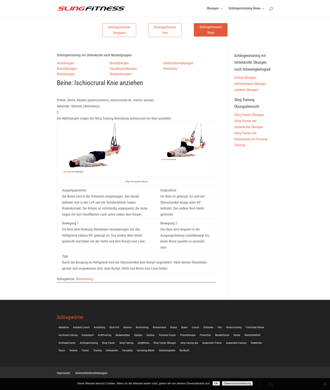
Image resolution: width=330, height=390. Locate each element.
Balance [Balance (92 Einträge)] (127, 327)
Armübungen (65, 63)
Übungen (213, 8)
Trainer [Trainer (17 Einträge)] (85, 350)
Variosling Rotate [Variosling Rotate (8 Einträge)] (145, 350)
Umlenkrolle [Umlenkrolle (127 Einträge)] (112, 350)
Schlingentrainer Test (165, 30)
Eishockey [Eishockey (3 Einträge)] (208, 327)
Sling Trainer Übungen (249, 115)
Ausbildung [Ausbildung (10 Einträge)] (99, 327)
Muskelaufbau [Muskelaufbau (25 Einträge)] (123, 335)
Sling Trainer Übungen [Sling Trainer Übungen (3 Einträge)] (164, 342)
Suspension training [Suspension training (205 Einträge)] (236, 342)
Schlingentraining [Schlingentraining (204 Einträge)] (89, 342)
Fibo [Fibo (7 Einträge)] (220, 327)
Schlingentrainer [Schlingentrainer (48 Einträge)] (67, 342)
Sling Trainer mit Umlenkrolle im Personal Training (250, 139)
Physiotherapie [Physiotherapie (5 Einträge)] (188, 335)
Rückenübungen (121, 74)
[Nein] (325, 384)
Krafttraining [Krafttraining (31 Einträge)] (104, 335)
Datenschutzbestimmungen (91, 373)
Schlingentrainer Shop (211, 30)
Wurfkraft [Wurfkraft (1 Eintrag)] (184, 350)
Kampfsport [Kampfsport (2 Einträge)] (88, 335)
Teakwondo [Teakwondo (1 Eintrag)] (256, 342)
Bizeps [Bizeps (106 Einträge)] (173, 327)
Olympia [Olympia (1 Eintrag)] (138, 335)
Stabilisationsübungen (178, 63)
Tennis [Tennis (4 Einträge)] (62, 350)
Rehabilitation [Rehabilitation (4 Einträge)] (222, 335)
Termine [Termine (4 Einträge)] (73, 350)
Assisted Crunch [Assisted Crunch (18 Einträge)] (81, 327)
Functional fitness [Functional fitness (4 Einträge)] (255, 327)
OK (216, 383)
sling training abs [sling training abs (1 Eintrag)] (189, 342)
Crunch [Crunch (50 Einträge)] (195, 327)
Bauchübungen (67, 69)
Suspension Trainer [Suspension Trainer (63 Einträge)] (212, 342)
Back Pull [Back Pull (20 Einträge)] (114, 327)
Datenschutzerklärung (237, 383)
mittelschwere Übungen (250, 84)
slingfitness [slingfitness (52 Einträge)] (143, 342)
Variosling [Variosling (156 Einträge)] (127, 350)
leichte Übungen (245, 78)
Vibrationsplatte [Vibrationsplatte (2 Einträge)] (167, 350)
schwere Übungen (246, 90)
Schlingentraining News (244, 8)
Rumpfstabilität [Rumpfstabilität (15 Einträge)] (252, 335)
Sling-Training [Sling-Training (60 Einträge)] (126, 342)
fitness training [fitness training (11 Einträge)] (234, 327)
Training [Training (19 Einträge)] (97, 350)
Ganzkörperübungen (123, 69)
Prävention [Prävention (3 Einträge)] (205, 335)
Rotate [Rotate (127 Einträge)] (237, 335)
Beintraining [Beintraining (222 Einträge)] (142, 327)
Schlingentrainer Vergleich (119, 30)
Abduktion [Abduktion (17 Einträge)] (64, 327)
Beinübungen (66, 74)
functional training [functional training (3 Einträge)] (68, 335)
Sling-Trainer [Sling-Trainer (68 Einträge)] (108, 342)
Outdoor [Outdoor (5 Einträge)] (150, 335)
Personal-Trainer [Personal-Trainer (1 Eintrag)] (167, 335)
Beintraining (84, 279)
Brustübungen (119, 63)
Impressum (63, 373)
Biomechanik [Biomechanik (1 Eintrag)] (159, 327)
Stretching (170, 69)
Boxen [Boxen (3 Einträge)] (184, 327)
